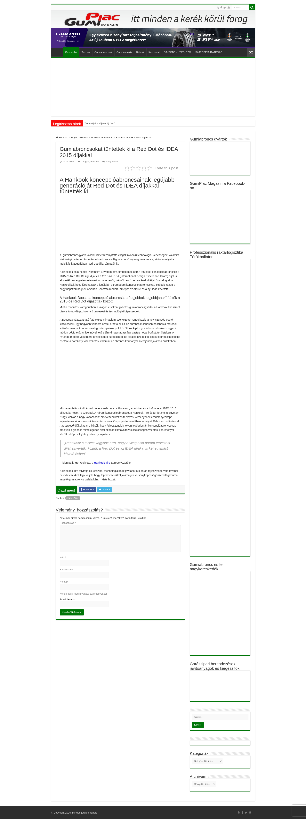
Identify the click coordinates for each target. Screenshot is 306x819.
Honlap (64, 581)
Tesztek (86, 52)
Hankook (95, 161)
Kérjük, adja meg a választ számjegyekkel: (84, 593)
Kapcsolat (154, 52)
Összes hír (71, 52)
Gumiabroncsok (103, 52)
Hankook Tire (102, 462)
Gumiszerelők (124, 52)
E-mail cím (66, 569)
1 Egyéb (73, 137)
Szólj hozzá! (112, 161)
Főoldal (58, 52)
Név (63, 557)
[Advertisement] (153, 87)
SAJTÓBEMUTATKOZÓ (177, 52)
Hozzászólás (68, 522)
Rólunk (140, 52)
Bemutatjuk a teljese (95, 123)
